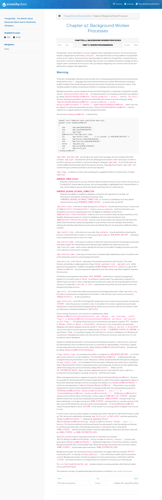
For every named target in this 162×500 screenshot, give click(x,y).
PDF (8, 37)
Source (119, 4)
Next (136, 45)
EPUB (18, 37)
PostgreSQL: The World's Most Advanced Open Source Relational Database (20, 22)
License (130, 4)
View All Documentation (148, 4)
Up (67, 45)
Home (6, 49)
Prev (59, 45)
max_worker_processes (123, 471)
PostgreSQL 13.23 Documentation (77, 16)
